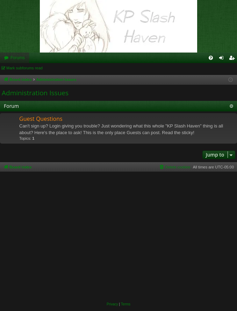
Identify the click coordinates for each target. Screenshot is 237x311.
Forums (17, 57)
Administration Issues (35, 92)
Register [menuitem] (233, 59)
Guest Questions (41, 119)
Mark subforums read (24, 68)
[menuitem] (211, 58)
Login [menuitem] (223, 59)
